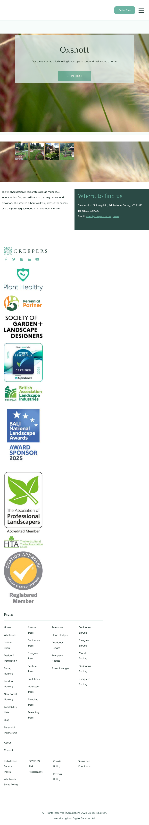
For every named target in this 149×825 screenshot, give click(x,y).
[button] (141, 10)
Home (8, 627)
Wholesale (10, 634)
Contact (9, 749)
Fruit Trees (34, 678)
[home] (29, 13)
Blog (7, 719)
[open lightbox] (21, 151)
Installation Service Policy (10, 765)
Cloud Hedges (59, 634)
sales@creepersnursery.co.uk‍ (102, 216)
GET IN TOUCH (74, 75)
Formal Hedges (60, 667)
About (8, 741)
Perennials (58, 627)
